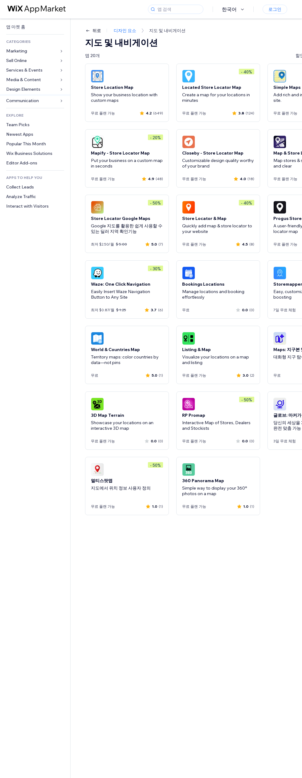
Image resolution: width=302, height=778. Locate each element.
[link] (35, 27)
